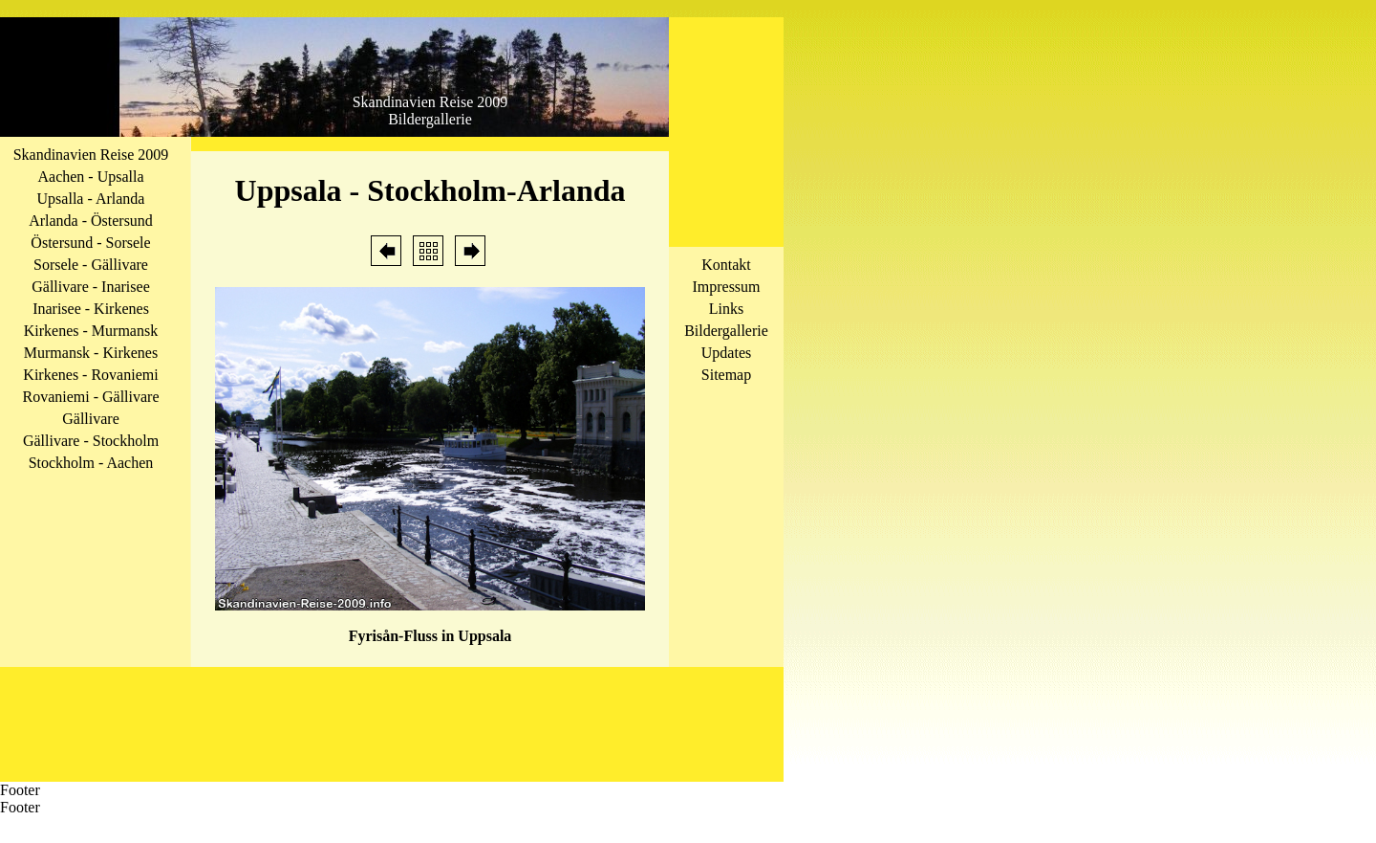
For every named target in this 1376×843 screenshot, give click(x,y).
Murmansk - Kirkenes (91, 352)
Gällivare (90, 418)
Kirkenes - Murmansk (91, 330)
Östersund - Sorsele (90, 242)
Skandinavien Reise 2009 (91, 154)
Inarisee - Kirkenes (90, 308)
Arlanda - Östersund (91, 220)
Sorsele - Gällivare (90, 264)
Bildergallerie (726, 330)
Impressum (726, 286)
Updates (726, 352)
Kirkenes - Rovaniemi (90, 374)
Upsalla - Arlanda (91, 198)
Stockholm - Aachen (91, 463)
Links (726, 308)
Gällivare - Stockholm (91, 441)
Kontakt (726, 264)
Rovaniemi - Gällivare (90, 396)
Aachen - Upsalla (90, 176)
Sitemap (726, 374)
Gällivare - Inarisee (90, 286)
